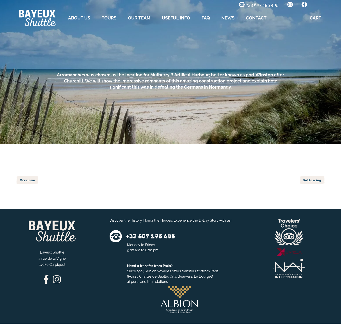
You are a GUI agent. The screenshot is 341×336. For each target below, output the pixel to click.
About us (79, 18)
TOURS (109, 18)
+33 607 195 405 (262, 4)
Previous (27, 180)
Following (312, 180)
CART (315, 18)
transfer (146, 266)
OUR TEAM (139, 18)
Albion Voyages (158, 271)
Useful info (176, 18)
